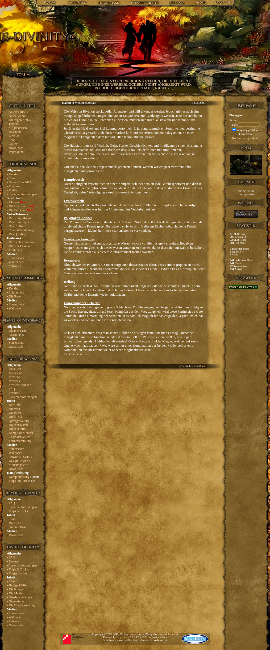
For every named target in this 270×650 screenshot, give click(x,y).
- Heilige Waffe (17, 585)
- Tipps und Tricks (22, 481)
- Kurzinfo (13, 174)
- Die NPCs (14, 417)
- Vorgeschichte (17, 573)
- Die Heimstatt (20, 206)
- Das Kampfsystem (19, 222)
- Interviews (14, 373)
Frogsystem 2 (124, 637)
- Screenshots (15, 258)
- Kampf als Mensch (20, 433)
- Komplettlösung (23, 477)
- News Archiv (16, 116)
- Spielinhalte (15, 292)
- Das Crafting (16, 226)
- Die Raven (14, 296)
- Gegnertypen (16, 601)
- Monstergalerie (17, 465)
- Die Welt (13, 409)
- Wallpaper (14, 308)
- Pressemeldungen (19, 385)
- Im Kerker (14, 250)
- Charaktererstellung (20, 230)
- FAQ (11, 389)
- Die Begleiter (20, 210)
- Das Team (14, 132)
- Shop (11, 140)
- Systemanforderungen (22, 194)
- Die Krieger (15, 589)
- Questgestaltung (18, 421)
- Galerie (12, 144)
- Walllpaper (15, 262)
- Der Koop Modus (19, 218)
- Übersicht (17, 331)
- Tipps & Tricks (17, 511)
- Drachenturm (16, 429)
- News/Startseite (18, 112)
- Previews (13, 186)
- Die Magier (15, 593)
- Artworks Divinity (19, 457)
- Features (13, 393)
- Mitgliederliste (17, 128)
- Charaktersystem (18, 437)
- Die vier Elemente (19, 246)
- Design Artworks (19, 461)
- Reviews (13, 381)
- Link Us (13, 136)
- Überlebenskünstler (20, 597)
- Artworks (14, 266)
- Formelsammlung (19, 441)
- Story (11, 178)
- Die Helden (15, 523)
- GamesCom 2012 (19, 182)
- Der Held (13, 405)
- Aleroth (16, 335)
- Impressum (15, 152)
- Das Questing (16, 234)
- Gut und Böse (16, 527)
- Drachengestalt (17, 425)
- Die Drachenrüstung (21, 605)
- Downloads (15, 148)
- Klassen (16, 202)
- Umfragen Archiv (19, 120)
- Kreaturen (14, 413)
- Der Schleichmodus (20, 242)
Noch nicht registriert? (245, 138)
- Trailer (12, 190)
